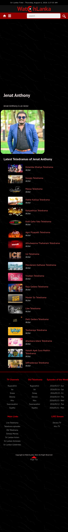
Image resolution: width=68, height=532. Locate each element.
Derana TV (57, 491)
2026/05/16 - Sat (57, 457)
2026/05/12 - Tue (57, 472)
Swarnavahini (12, 472)
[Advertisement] (34, 54)
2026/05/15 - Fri (56, 461)
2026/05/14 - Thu (57, 465)
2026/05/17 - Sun (57, 454)
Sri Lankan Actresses (12, 509)
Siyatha (12, 476)
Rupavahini (12, 454)
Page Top (34, 527)
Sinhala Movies (12, 502)
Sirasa (12, 461)
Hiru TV (57, 494)
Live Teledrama (12, 491)
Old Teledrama (12, 498)
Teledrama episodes (12, 494)
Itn (12, 457)
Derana (12, 465)
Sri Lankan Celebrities (12, 513)
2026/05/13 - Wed (57, 468)
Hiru (12, 468)
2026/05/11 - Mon (57, 476)
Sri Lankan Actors (12, 505)
